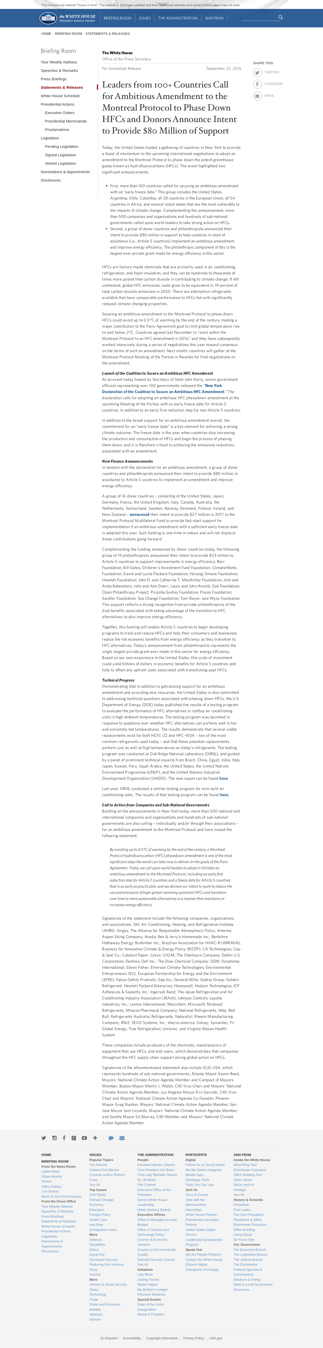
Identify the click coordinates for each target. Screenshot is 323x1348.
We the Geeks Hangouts (203, 1170)
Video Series (242, 1180)
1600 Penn (214, 18)
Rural (93, 1270)
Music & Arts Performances (61, 1196)
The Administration (178, 18)
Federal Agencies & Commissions (247, 1272)
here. (224, 794)
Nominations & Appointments (65, 172)
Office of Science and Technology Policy (153, 1232)
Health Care (98, 1220)
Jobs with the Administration (195, 1202)
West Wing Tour (245, 1165)
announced (139, 514)
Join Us (191, 1190)
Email (268, 95)
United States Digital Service (200, 1232)
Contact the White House (203, 1260)
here (223, 778)
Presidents (241, 1205)
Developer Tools (197, 1180)
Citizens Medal (196, 1264)
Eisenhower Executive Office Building (249, 1227)
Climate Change (101, 1200)
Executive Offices (151, 1215)
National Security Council (156, 1260)
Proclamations (57, 129)
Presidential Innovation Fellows (202, 1222)
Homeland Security (104, 1260)
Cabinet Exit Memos (104, 1170)
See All (95, 1185)
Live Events (50, 1191)
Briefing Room (117, 18)
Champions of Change (201, 1270)
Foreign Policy (100, 1215)
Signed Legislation (60, 155)
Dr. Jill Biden (147, 1180)
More (93, 1234)
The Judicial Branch (248, 1260)
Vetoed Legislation (60, 163)
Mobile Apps (194, 1175)
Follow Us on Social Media (205, 1165)
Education (97, 1210)
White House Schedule (60, 96)
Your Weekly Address (59, 62)
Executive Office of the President (154, 1192)
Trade (94, 1299)
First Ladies (242, 1210)
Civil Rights (98, 1195)
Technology (98, 1294)
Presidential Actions (57, 104)
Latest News (50, 1171)
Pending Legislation (61, 146)
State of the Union (151, 1304)
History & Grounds (248, 1200)
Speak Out (193, 1250)
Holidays (239, 1190)
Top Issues (98, 1190)
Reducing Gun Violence (107, 1264)
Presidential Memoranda (65, 121)
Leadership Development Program (203, 1242)
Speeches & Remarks (59, 70)
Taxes (94, 1289)
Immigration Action (103, 1230)
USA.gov (215, 1338)
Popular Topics (101, 1160)
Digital (190, 1160)
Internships (193, 1210)
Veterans (96, 1314)
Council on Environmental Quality (156, 1252)
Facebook (268, 83)
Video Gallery (51, 1186)
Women (95, 1319)
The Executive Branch (249, 1250)
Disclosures (51, 180)
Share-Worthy (51, 1176)
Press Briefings (53, 79)
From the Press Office (58, 1201)
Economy (96, 1205)
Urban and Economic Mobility (105, 1306)
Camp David (242, 1234)
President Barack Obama (156, 1165)
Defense (96, 1240)
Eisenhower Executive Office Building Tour (249, 1172)
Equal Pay (97, 1254)
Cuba (93, 1180)
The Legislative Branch (250, 1254)
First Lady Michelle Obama (157, 1175)
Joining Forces (148, 1280)
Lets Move (145, 1274)
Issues (145, 18)
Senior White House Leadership (152, 1202)
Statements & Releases (107, 34)
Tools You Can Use (199, 1185)
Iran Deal (96, 1225)
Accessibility (132, 1338)
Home (46, 34)
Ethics (94, 1250)
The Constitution (245, 1264)
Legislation (50, 138)
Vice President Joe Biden (156, 1170)
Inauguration (147, 1309)
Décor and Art (243, 1185)
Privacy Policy (193, 1338)
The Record (98, 1165)
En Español (109, 1338)
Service (95, 1274)
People (143, 1160)
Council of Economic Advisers (153, 1242)
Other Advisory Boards (154, 1210)
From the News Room (58, 1166)
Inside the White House (251, 1160)
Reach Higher (148, 1284)
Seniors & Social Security (108, 1284)
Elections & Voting (246, 1280)
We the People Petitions (203, 1254)
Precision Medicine (151, 1294)
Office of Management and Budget (157, 1222)
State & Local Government (252, 1284)
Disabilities (97, 1244)
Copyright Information (162, 1338)
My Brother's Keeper (153, 1289)
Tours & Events (196, 1195)
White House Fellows (201, 1215)
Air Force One (243, 1240)
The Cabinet (147, 1185)
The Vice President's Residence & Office (248, 1217)
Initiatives (145, 1270)
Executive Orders (59, 112)
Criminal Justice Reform (107, 1175)
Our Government (246, 1244)
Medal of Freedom (151, 1314)
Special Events (149, 1299)
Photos (46, 1181)
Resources (241, 1289)
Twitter (268, 71)
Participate (196, 1155)
